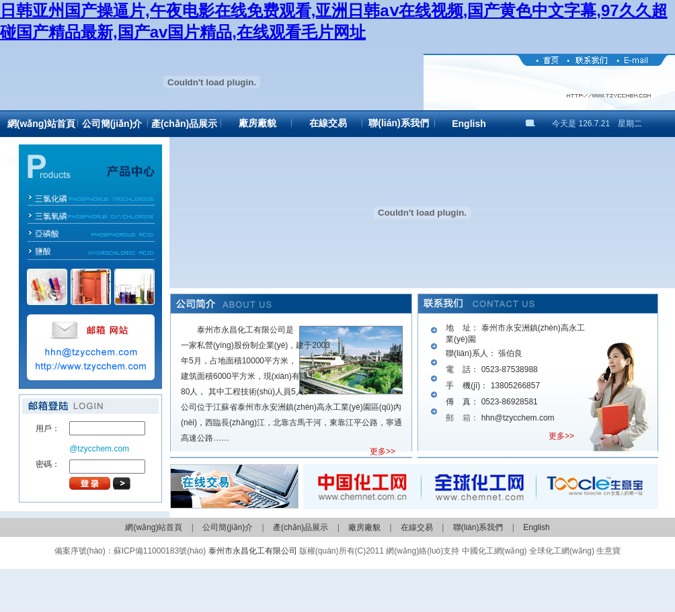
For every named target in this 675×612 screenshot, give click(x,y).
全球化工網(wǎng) (561, 551)
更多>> (382, 451)
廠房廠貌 (257, 123)
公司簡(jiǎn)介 (112, 123)
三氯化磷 (51, 199)
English (469, 123)
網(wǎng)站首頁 (41, 123)
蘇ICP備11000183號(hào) (160, 551)
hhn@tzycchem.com (518, 418)
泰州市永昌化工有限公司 (252, 551)
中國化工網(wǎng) (494, 551)
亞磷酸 (47, 233)
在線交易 (328, 123)
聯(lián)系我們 (398, 123)
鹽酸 (43, 251)
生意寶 (608, 551)
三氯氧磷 (51, 216)
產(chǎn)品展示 (184, 123)
